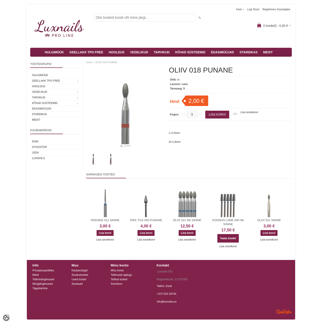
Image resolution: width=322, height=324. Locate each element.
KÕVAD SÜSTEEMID (190, 52)
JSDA (35, 152)
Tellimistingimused (43, 279)
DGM (35, 141)
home (89, 62)
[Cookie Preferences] (6, 318)
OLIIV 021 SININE (269, 220)
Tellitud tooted (119, 279)
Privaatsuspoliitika (43, 270)
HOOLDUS (116, 52)
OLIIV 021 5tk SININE (187, 220)
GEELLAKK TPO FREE (86, 52)
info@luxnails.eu (166, 301)
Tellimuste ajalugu (121, 274)
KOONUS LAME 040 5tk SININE (228, 222)
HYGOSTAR (39, 147)
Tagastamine (40, 288)
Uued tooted (79, 279)
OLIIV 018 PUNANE (106, 62)
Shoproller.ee (284, 311)
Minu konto (117, 270)
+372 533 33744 (166, 293)
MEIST (268, 52)
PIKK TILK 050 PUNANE (146, 220)
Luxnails (38, 158)
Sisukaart (77, 283)
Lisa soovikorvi (249, 112)
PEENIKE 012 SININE (105, 220)
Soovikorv (117, 283)
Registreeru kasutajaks (276, 9)
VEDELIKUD (139, 52)
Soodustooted (80, 274)
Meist (35, 274)
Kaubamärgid (79, 270)
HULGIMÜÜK (54, 52)
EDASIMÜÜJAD (222, 52)
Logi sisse (253, 9)
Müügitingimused (42, 283)
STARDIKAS (248, 52)
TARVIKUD (161, 52)
